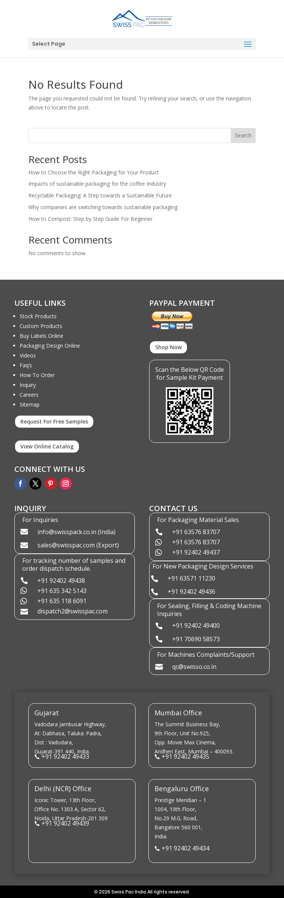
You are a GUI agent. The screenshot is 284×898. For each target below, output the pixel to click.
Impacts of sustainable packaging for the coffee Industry (97, 183)
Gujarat (46, 712)
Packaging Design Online (50, 345)
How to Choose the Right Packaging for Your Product (93, 172)
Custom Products (41, 326)
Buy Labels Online (41, 335)
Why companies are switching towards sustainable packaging (103, 207)
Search (243, 135)
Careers (29, 394)
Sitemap (30, 404)
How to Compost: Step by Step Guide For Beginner (90, 218)
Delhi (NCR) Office (62, 788)
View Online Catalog (47, 446)
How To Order (37, 375)
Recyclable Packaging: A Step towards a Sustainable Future (100, 195)
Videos (28, 355)
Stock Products (38, 316)
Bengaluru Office (181, 788)
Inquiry (28, 384)
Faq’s (26, 365)
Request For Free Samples (54, 421)
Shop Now (168, 347)
